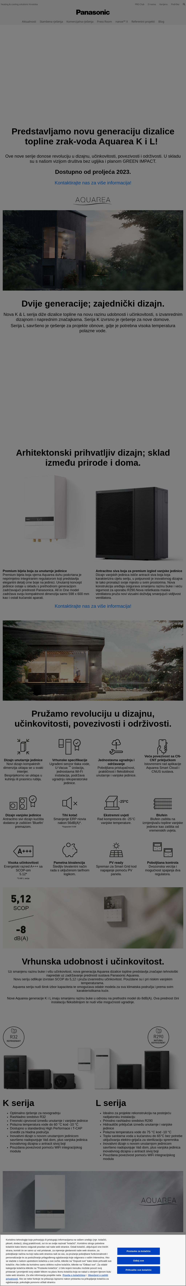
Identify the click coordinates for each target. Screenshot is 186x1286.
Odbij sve (138, 1260)
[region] (93, 1260)
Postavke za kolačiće (139, 1251)
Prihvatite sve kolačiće (138, 1270)
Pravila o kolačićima (74, 1275)
